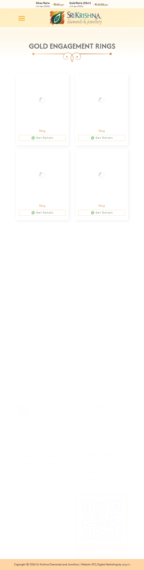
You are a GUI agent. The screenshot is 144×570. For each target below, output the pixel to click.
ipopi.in (126, 564)
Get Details (42, 139)
